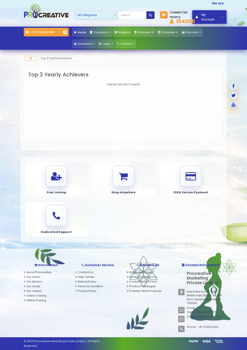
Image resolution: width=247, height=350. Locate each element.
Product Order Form (143, 277)
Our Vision (33, 277)
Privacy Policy (87, 291)
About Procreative (38, 272)
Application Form (141, 272)
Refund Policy (87, 282)
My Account (209, 17)
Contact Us (85, 272)
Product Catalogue (142, 286)
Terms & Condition (90, 286)
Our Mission (34, 282)
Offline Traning (36, 300)
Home (80, 32)
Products (122, 32)
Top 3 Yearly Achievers (56, 58)
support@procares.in (201, 312)
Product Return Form (143, 282)
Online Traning (36, 296)
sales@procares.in (209, 317)
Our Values (34, 291)
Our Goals (33, 286)
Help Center (86, 277)
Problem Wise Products (145, 291)
